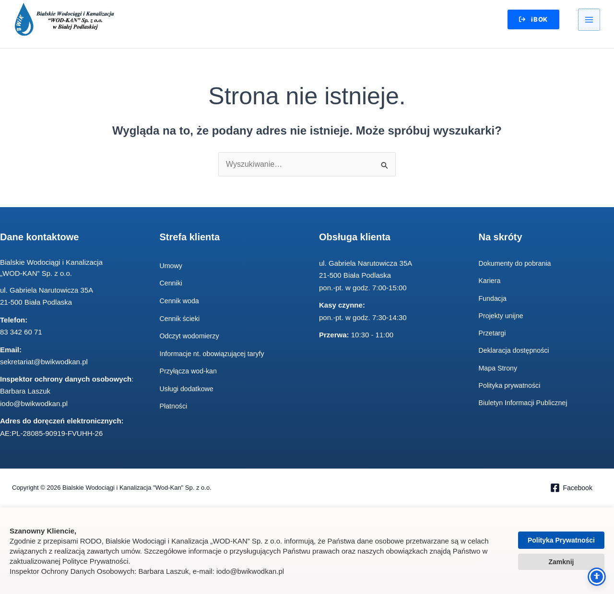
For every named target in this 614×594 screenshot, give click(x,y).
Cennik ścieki (181, 319)
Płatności (174, 407)
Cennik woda (180, 301)
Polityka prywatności (511, 386)
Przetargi (493, 333)
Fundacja (493, 299)
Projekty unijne (502, 316)
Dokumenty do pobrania (517, 264)
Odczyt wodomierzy (191, 336)
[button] (530, 20)
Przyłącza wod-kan (190, 372)
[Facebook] (571, 488)
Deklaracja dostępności (516, 351)
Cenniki (172, 284)
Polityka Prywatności (561, 540)
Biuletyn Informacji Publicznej (525, 403)
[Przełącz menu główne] (589, 20)
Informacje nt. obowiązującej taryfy (215, 354)
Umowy (172, 266)
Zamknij (561, 562)
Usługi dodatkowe (188, 389)
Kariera (490, 281)
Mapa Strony (499, 368)
